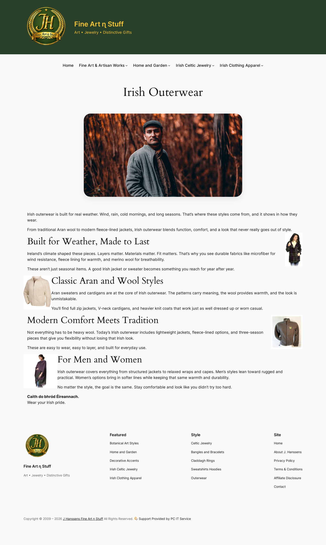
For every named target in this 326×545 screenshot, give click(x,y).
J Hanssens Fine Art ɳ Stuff (83, 519)
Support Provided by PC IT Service (165, 519)
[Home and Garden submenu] (169, 65)
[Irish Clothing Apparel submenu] (262, 65)
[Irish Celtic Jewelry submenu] (213, 65)
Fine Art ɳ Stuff (99, 24)
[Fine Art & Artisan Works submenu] (126, 65)
